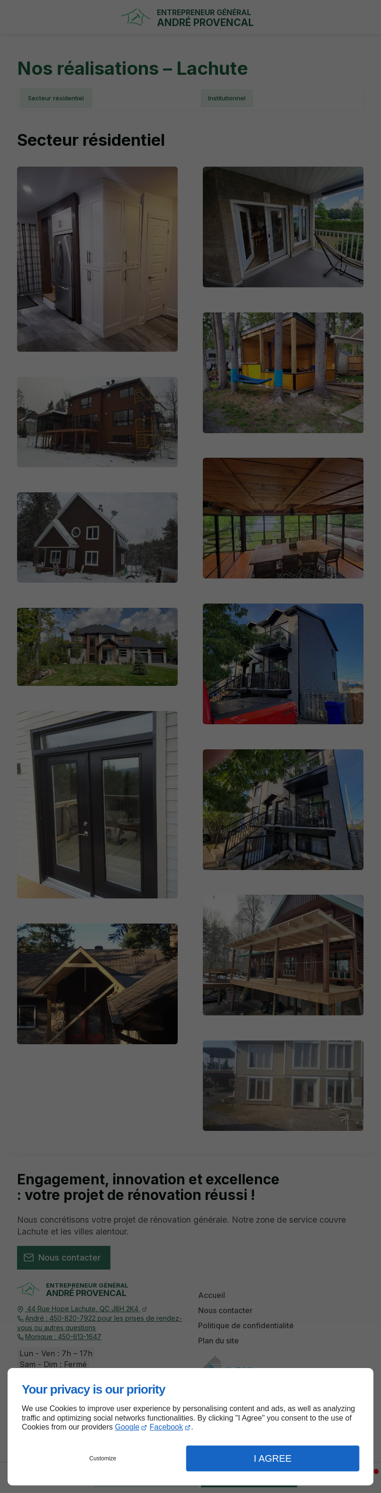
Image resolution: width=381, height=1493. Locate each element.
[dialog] (190, 1426)
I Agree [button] (272, 1458)
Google (127, 1427)
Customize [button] (103, 1458)
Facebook (166, 1427)
